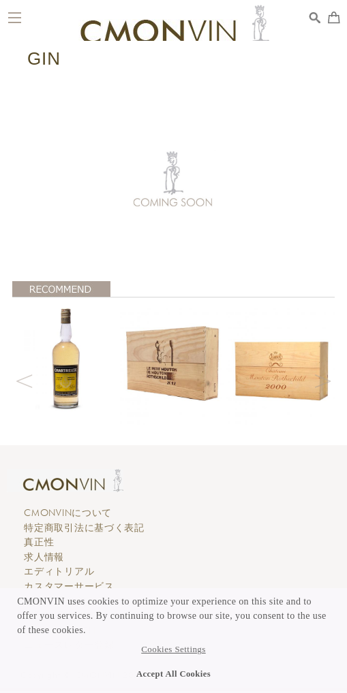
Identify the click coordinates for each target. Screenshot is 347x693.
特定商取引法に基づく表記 (84, 527)
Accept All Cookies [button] (173, 674)
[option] (66, 358)
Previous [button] (24, 379)
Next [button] (322, 379)
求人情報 (44, 556)
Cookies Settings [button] (173, 649)
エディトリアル (59, 571)
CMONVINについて (68, 512)
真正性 (39, 541)
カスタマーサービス (69, 586)
